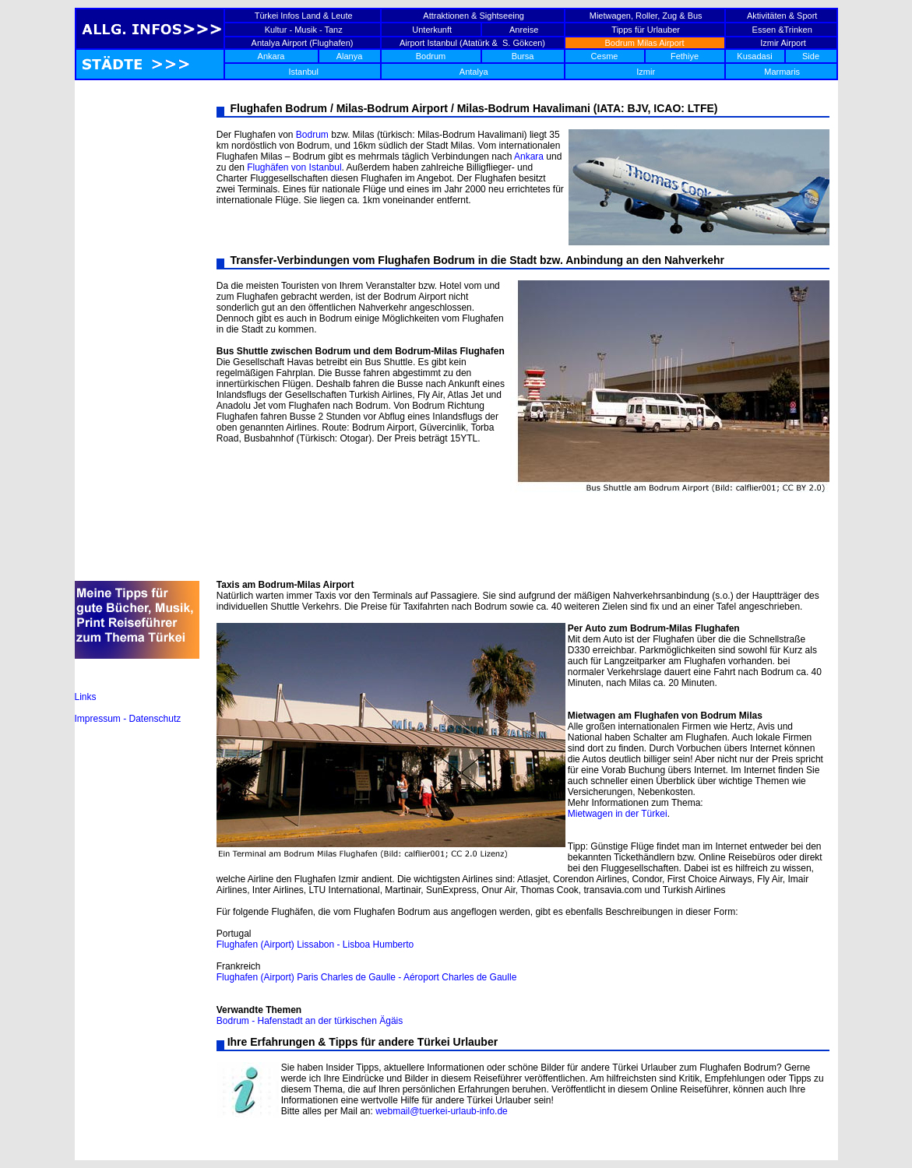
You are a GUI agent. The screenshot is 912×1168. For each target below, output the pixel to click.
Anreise (523, 29)
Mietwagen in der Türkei (617, 813)
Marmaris (782, 71)
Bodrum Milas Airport (644, 42)
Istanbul (303, 71)
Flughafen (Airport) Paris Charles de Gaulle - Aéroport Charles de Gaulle (367, 977)
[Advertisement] (137, 336)
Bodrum (431, 56)
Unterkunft (432, 29)
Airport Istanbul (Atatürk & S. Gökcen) (472, 42)
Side (810, 56)
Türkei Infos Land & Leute (304, 15)
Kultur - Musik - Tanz (304, 29)
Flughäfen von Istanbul (294, 167)
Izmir (645, 71)
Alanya (349, 56)
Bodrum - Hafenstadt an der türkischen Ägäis (310, 1020)
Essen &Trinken (782, 29)
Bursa (523, 56)
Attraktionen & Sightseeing (473, 15)
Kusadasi (754, 56)
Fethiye (685, 56)
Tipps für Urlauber (645, 29)
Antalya (474, 71)
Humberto (392, 944)
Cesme (604, 56)
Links (86, 696)
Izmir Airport (780, 42)
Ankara (271, 56)
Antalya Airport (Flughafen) (303, 42)
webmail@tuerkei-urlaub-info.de (441, 1111)
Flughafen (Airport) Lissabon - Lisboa (293, 944)
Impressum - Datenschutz (128, 718)
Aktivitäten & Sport (782, 15)
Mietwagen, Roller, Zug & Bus (646, 15)
